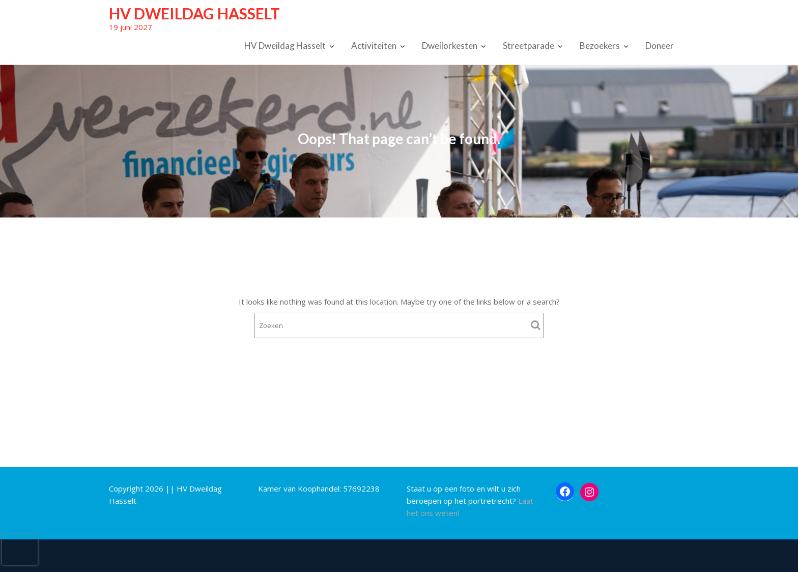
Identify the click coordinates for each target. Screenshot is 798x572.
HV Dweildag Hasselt (194, 13)
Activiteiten (373, 45)
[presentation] (20, 549)
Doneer (659, 45)
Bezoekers (600, 45)
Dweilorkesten (449, 45)
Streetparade (528, 45)
